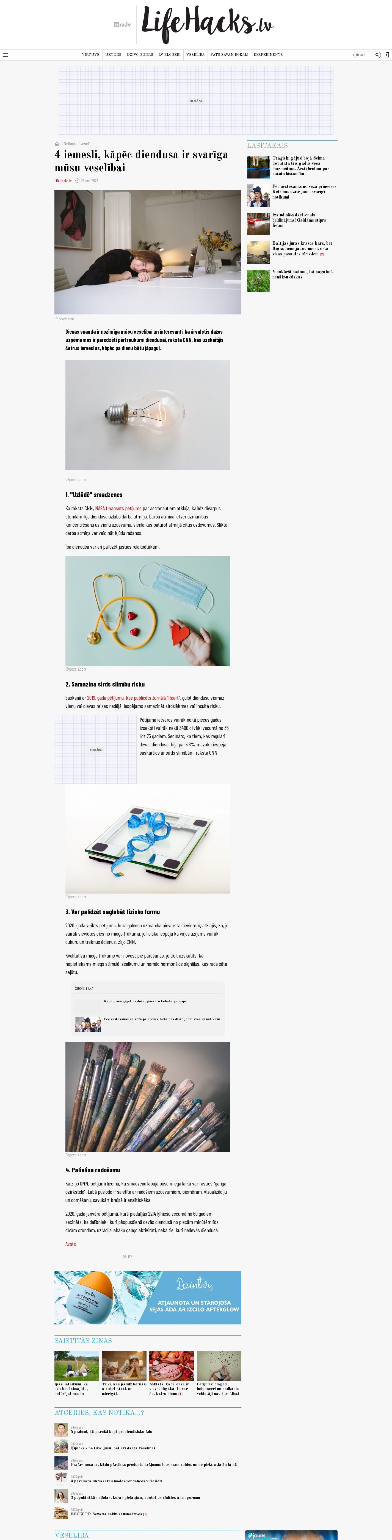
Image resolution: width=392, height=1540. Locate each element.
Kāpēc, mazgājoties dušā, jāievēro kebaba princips (145, 1001)
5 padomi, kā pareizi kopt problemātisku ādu (111, 1432)
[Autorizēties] (386, 54)
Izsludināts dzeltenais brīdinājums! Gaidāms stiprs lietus (299, 220)
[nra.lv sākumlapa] (122, 24)
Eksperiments (268, 55)
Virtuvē (91, 55)
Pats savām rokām (229, 55)
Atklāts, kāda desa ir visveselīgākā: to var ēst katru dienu (169, 1389)
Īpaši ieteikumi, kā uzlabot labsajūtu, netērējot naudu (71, 1389)
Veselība (195, 55)
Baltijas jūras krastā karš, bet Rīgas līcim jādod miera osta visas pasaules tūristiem (302, 248)
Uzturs (113, 55)
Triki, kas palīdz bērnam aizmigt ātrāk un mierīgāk (124, 1389)
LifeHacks (70, 143)
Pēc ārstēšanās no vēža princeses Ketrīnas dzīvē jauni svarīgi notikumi (162, 1019)
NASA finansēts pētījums (118, 508)
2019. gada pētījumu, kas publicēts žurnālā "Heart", (134, 697)
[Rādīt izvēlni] (5, 54)
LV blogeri (170, 55)
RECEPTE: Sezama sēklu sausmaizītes (106, 1514)
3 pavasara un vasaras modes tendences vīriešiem (116, 1481)
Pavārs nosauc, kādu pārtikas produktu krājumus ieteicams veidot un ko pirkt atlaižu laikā (154, 1465)
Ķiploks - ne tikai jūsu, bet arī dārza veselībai (113, 1448)
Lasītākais (267, 146)
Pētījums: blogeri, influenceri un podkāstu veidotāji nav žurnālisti (218, 1389)
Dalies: (128, 1256)
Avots (70, 1243)
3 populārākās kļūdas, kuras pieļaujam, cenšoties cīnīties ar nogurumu (135, 1498)
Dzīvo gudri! (140, 55)
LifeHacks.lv (62, 180)
